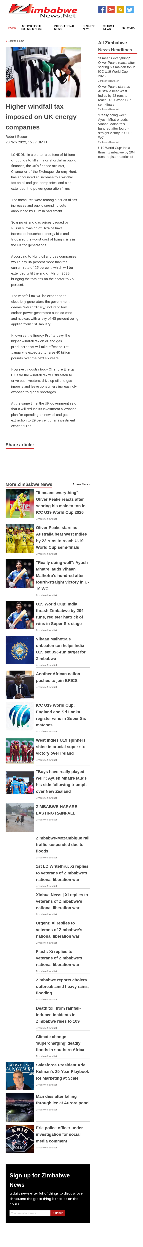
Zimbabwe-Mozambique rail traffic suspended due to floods (62, 844)
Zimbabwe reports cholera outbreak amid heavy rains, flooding (62, 986)
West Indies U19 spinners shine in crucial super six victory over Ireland (60, 747)
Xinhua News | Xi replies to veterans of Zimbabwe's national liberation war (62, 901)
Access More (80, 484)
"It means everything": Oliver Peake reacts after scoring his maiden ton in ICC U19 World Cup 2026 (116, 67)
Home (12, 27)
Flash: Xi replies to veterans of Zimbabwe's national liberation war (59, 958)
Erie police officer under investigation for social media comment (59, 1134)
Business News (89, 28)
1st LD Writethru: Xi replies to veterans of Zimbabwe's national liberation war (62, 873)
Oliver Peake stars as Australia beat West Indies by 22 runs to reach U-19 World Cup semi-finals (114, 95)
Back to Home (15, 41)
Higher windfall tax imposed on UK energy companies (41, 117)
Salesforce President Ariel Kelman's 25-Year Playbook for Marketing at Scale (62, 1071)
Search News (108, 28)
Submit (58, 1213)
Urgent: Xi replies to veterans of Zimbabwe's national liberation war (59, 929)
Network (128, 27)
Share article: (20, 444)
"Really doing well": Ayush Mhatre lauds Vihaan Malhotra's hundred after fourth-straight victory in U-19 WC (62, 575)
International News (64, 28)
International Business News (31, 28)
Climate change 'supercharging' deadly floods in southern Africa (60, 1043)
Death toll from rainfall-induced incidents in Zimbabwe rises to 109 (58, 1015)
